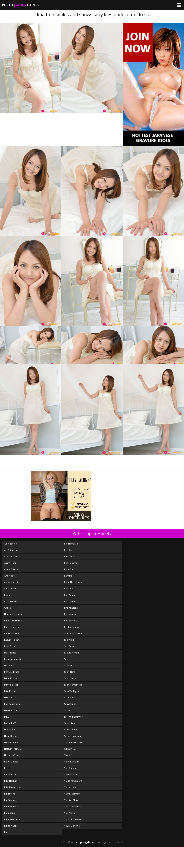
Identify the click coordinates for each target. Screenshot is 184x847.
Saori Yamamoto (73, 684)
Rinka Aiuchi (10, 825)
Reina (7, 767)
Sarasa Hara (70, 697)
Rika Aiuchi (10, 774)
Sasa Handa (70, 703)
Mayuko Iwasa (11, 671)
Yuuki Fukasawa (72, 819)
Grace (7, 607)
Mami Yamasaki (12, 658)
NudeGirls (20, 5)
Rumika (68, 575)
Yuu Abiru (69, 812)
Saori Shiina (70, 678)
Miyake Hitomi (12, 710)
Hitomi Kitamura (13, 614)
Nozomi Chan (11, 755)
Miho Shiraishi (11, 684)
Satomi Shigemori (73, 716)
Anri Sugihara (11, 556)
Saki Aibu (69, 639)
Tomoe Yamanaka (74, 742)
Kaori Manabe (11, 633)
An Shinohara (11, 550)
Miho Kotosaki (11, 678)
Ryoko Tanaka (71, 626)
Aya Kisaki (9, 575)
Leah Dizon (10, 646)
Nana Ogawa (10, 735)
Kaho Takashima (13, 620)
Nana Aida (9, 729)
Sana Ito (68, 665)
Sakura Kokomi (72, 652)
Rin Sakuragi (10, 800)
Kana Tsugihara (12, 626)
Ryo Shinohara (72, 620)
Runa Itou (69, 588)
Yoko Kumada (71, 761)
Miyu (6, 716)
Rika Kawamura (12, 787)
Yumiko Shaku (71, 800)
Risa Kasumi (70, 562)
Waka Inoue (70, 748)
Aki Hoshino (10, 543)
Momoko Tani (11, 723)
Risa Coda (69, 556)
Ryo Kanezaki (71, 614)
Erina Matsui (10, 601)
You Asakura (70, 767)
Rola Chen (69, 569)
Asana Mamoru (12, 569)
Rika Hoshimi (11, 780)
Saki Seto (69, 646)
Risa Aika (68, 550)
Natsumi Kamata (13, 748)
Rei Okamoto (11, 761)
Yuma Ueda (70, 787)
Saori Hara (69, 671)
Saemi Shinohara (73, 633)
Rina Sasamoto (12, 819)
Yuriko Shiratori (72, 806)
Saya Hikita (70, 723)
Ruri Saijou (70, 594)
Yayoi (67, 755)
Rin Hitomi (9, 793)
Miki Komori (10, 691)
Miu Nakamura (12, 703)
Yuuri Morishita (72, 825)
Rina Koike (9, 812)
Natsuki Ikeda (11, 742)
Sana (66, 658)
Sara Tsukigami (72, 691)
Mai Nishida (10, 652)
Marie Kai (9, 665)
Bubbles (8, 594)
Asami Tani (10, 562)
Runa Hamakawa (73, 582)
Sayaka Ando (71, 729)
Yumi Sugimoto (72, 793)
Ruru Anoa (69, 601)
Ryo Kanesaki (71, 607)
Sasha (67, 710)
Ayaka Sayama (11, 588)
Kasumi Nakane (12, 639)
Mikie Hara (10, 697)
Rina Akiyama (11, 806)
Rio (6, 832)
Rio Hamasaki (71, 543)
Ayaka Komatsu (12, 582)
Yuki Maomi (70, 774)
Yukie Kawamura (73, 780)
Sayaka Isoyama (72, 735)
